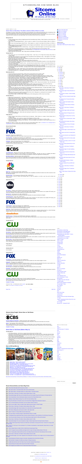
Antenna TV (59, 286)
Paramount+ (59, 343)
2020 (59, 182)
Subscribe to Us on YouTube (63, 37)
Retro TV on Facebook (61, 268)
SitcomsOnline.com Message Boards (63, 231)
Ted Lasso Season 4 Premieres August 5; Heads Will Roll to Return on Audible (22, 413)
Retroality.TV (59, 270)
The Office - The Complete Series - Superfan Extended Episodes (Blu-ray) (23, 374)
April (60, 84)
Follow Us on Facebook (62, 31)
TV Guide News (60, 243)
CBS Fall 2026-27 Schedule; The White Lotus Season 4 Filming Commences (22, 440)
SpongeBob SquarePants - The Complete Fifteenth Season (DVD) (21, 363)
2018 (59, 185)
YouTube (58, 358)
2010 (59, 198)
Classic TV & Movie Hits (61, 260)
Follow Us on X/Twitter (62, 32)
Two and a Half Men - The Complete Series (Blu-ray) (19, 364)
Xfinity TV (58, 356)
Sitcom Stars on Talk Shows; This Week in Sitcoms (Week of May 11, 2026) (22, 393)
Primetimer (59, 253)
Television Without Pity (61, 272)
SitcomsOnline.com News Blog (41, 5)
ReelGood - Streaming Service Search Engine (65, 348)
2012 (59, 195)
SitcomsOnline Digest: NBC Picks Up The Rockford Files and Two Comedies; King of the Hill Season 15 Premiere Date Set (30, 395)
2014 (59, 192)
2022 (59, 179)
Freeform (58, 336)
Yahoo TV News (60, 240)
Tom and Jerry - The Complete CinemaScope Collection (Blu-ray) (21, 370)
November (61, 73)
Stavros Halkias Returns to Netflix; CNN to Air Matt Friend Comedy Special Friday (23, 428)
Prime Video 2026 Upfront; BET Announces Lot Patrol (18, 387)
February (61, 174)
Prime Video (59, 347)
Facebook (10, 123)
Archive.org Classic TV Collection (63, 329)
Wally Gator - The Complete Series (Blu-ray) (17, 367)
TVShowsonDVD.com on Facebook (63, 236)
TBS (58, 351)
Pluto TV (58, 345)
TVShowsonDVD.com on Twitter (62, 238)
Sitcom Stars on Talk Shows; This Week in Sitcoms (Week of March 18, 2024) (25, 30)
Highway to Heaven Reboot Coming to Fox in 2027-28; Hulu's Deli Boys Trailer (22, 398)
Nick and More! (59, 278)
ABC (58, 326)
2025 (59, 69)
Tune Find (59, 288)
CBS (58, 330)
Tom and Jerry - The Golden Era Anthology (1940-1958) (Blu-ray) (21, 365)
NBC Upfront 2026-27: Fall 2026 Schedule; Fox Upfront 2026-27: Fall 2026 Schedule (24, 391)
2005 (59, 206)
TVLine (58, 245)
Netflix (58, 341)
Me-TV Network (60, 285)
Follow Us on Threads (62, 35)
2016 (59, 189)
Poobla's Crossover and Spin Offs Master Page (65, 296)
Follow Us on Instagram (62, 36)
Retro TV (58, 267)
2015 (59, 190)
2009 (59, 200)
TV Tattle (58, 265)
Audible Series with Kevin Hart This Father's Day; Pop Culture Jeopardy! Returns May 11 (24, 441)
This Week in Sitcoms (18, 285)
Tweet (7, 123)
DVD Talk (58, 289)
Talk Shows (11, 285)
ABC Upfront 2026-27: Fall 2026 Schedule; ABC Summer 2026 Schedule (21, 389)
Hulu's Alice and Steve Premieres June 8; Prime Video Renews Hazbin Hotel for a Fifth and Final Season (27, 417)
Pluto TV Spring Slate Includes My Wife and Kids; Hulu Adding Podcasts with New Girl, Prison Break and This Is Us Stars (30, 431)
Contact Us (59, 40)
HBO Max (59, 337)
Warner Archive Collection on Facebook (64, 282)
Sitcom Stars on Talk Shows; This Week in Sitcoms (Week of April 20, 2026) (22, 433)
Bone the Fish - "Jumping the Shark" (63, 303)
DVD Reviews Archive (47, 376)
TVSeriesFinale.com (60, 249)
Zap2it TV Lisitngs (60, 239)
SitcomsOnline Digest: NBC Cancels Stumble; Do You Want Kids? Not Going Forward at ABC (25, 408)
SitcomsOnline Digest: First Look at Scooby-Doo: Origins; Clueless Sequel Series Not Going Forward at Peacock (28, 420)
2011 (59, 197)
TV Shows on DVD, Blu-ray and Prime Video (35, 376)
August (60, 78)
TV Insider (59, 246)
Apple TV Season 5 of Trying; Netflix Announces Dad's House (19, 411)
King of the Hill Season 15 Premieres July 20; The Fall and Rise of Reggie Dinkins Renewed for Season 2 (27, 400)
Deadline (58, 250)
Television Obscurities (61, 263)
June (60, 81)
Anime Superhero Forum (61, 275)
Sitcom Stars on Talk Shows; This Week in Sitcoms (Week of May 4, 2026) (22, 406)
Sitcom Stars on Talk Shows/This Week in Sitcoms (66, 44)
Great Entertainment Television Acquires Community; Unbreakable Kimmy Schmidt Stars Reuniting (26, 438)
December (61, 72)
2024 (59, 70)
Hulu (58, 338)
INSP (58, 290)
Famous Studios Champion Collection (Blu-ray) (18, 372)
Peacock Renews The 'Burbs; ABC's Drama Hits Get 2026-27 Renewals (21, 443)
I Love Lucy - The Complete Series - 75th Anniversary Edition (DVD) (22, 373)
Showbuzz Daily (60, 242)
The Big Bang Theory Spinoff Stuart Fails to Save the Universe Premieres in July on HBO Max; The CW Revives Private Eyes (31, 415)
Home (31, 289)
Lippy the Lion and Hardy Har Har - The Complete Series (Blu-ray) (21, 366)
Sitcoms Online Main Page (62, 29)
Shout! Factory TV (60, 350)
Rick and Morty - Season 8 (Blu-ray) (16, 362)
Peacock (58, 344)
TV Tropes (59, 297)
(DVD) (24, 361)
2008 (59, 201)
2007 (59, 203)
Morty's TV (59, 258)
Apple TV (58, 327)
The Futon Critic (60, 247)
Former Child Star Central (61, 271)
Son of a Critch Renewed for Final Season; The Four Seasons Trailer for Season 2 (23, 402)
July (60, 80)
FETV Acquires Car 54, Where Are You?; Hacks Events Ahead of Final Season (22, 445)
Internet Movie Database (61, 254)
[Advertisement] (41, 25)
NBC (58, 340)
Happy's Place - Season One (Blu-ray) (16, 361)
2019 (59, 184)
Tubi (58, 352)
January (60, 176)
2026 (59, 67)
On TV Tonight (59, 301)
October (60, 75)
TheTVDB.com (59, 295)
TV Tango (58, 264)
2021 (59, 181)
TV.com (58, 256)
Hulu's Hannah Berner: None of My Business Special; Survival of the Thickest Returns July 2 (25, 397)
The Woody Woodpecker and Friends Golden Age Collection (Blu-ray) (22, 368)
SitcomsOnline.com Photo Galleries (63, 232)
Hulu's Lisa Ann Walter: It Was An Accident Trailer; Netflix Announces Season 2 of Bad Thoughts (25, 404)
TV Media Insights (60, 281)
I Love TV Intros (60, 293)
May (60, 83)
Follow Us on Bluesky (62, 33)
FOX (58, 334)
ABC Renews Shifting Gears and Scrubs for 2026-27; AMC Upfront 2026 (21, 409)
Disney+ (58, 333)
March (60, 86)
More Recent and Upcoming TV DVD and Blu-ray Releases (16, 376)
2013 (59, 193)
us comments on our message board (47, 122)
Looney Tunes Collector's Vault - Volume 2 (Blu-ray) (19, 371)
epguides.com (59, 257)
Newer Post (8, 289)
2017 (59, 187)
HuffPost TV (59, 261)
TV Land (58, 354)
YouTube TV (59, 359)
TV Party (58, 274)
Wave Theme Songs (60, 292)
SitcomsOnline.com (43, 454)
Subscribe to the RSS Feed (63, 39)
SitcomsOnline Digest (61, 43)
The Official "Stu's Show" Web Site (63, 279)
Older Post (53, 289)
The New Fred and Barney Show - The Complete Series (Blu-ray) (21, 369)
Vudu (58, 355)
